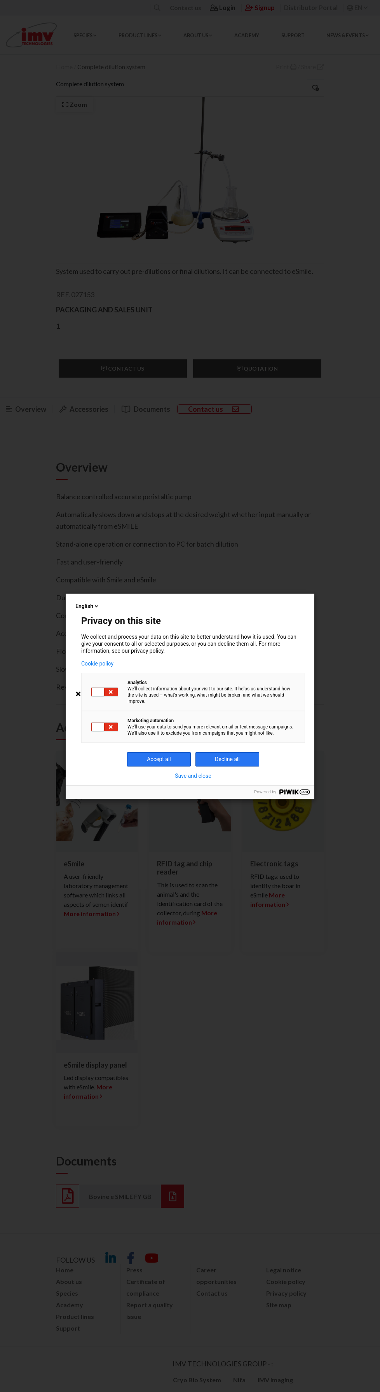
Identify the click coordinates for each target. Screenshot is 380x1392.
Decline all (227, 759)
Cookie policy (97, 663)
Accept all (159, 759)
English (87, 606)
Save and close (193, 776)
